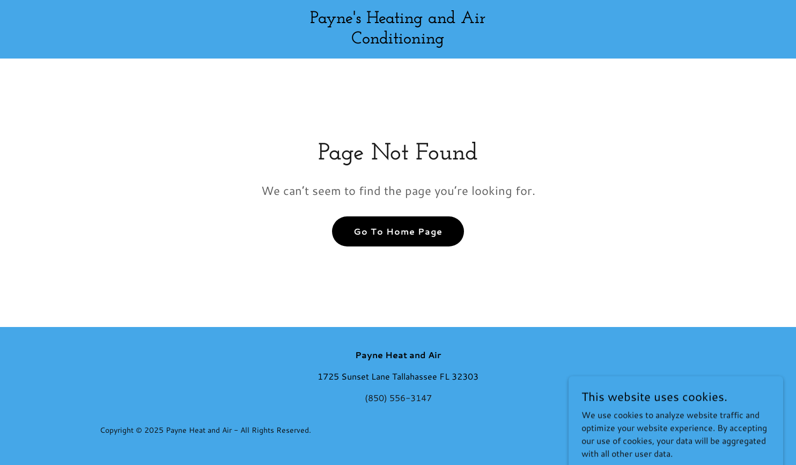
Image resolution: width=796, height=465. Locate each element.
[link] (398, 40)
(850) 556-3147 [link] (398, 397)
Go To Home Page (398, 231)
